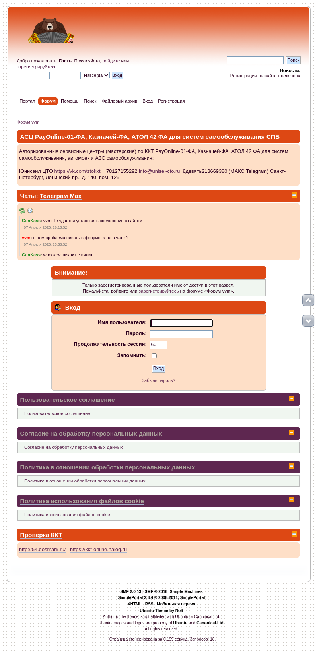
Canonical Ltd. (210, 623)
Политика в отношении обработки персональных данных (107, 467)
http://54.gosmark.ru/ (42, 549)
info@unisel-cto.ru (159, 171)
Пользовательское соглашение (67, 399)
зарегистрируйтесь (37, 66)
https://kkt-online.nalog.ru (98, 549)
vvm (26, 237)
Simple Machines (186, 591)
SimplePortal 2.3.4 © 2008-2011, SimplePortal (161, 597)
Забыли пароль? (158, 380)
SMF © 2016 (155, 591)
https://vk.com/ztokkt (77, 171)
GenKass (31, 220)
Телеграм (55, 195)
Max (76, 195)
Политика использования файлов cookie (82, 501)
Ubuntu (180, 623)
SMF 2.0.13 (130, 591)
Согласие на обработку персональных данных (91, 433)
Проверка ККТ (41, 534)
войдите (111, 60)
